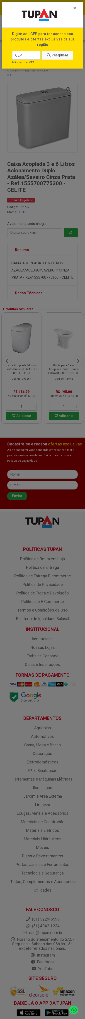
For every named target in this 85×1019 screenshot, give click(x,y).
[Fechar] (75, 8)
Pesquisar (57, 55)
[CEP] (26, 55)
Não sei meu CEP (23, 62)
